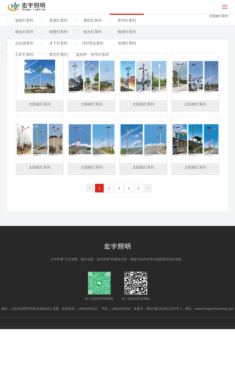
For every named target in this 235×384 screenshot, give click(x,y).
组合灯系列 (92, 64)
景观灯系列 (58, 75)
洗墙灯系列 (127, 98)
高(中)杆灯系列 (58, 64)
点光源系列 (24, 98)
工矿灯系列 (24, 110)
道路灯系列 (24, 75)
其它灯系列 (58, 110)
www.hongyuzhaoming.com (214, 363)
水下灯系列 (58, 98)
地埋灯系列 (127, 87)
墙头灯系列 (24, 87)
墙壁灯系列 (58, 87)
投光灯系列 (92, 87)
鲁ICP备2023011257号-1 (164, 363)
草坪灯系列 (127, 75)
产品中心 (24, 64)
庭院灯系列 (92, 75)
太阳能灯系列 (127, 64)
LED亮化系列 (92, 98)
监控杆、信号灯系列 (92, 110)
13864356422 (88, 363)
